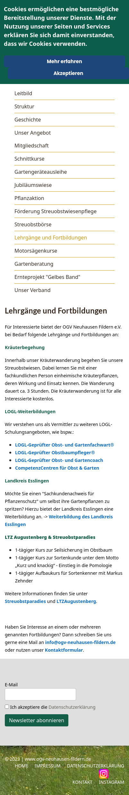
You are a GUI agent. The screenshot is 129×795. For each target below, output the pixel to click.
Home (21, 766)
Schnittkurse (29, 158)
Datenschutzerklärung (71, 707)
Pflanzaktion (29, 198)
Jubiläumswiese (33, 184)
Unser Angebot (32, 132)
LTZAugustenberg (76, 601)
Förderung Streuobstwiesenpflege (55, 211)
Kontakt (82, 782)
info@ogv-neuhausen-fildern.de (80, 642)
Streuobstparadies (25, 601)
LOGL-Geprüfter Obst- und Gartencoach (59, 460)
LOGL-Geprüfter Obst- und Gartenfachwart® (64, 445)
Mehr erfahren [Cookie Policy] (64, 61)
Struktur (24, 106)
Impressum (48, 766)
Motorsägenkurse (35, 250)
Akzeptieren (68, 73)
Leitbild (23, 93)
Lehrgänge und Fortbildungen (50, 237)
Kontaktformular (64, 650)
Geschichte (27, 119)
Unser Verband (32, 290)
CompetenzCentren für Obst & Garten (57, 468)
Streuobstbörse (33, 224)
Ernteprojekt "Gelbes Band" (47, 276)
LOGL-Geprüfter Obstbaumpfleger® (55, 452)
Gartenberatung (33, 263)
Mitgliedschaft (31, 145)
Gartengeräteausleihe (40, 171)
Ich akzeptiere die (50, 707)
